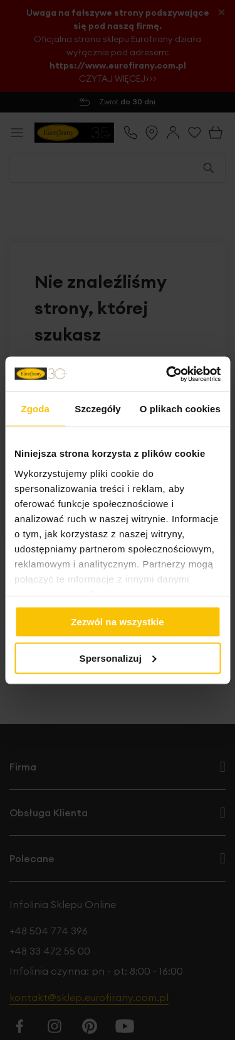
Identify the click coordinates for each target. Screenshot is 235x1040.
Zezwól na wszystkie (117, 621)
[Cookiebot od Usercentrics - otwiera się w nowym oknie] (167, 374)
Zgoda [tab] (35, 408)
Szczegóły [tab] (97, 408)
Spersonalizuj (118, 657)
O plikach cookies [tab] (180, 408)
